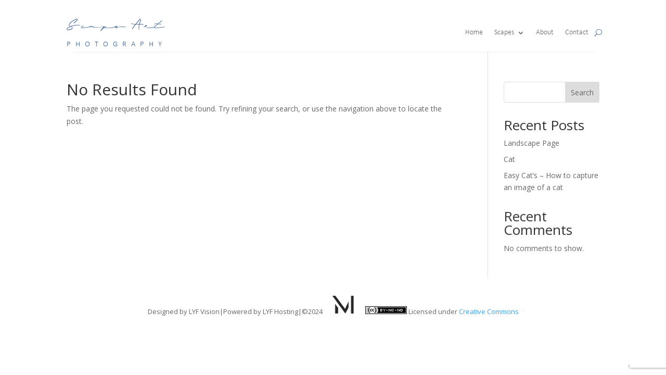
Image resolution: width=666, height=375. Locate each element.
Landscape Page (531, 143)
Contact (576, 32)
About (545, 32)
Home (474, 32)
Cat (509, 159)
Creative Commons (489, 311)
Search (582, 92)
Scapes (504, 32)
